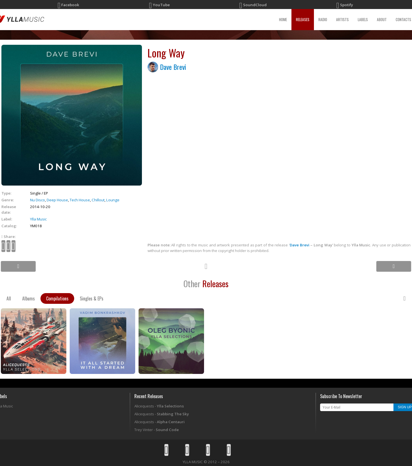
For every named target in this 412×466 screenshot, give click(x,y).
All (8, 298)
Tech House (80, 199)
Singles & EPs (91, 298)
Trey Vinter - (156, 429)
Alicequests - (159, 406)
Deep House (57, 199)
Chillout (98, 199)
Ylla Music (38, 219)
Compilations (57, 298)
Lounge (112, 199)
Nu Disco (37, 199)
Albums (28, 298)
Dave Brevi (173, 67)
